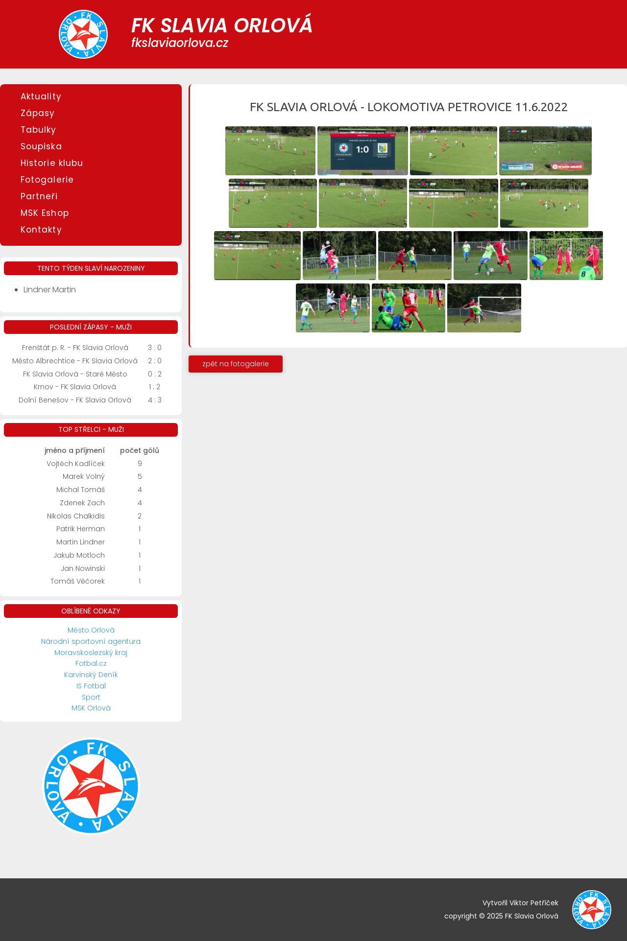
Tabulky (39, 130)
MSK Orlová (91, 708)
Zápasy (38, 113)
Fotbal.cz (91, 663)
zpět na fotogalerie (235, 364)
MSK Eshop (45, 213)
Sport (91, 697)
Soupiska (41, 146)
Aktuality (41, 96)
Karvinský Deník (91, 675)
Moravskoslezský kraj (90, 653)
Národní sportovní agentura (91, 641)
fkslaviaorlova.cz (179, 43)
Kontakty (41, 229)
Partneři (39, 196)
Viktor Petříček (533, 903)
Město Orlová (91, 630)
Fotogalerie (47, 180)
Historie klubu (52, 163)
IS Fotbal (91, 686)
